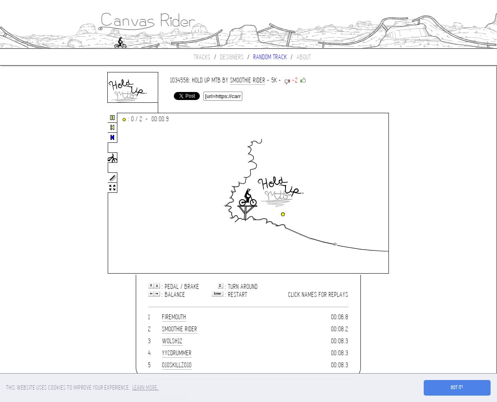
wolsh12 (172, 341)
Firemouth (174, 317)
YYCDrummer (177, 353)
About (304, 57)
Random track (270, 57)
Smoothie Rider (248, 80)
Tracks (202, 57)
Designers (232, 57)
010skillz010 (177, 365)
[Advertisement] (34, 194)
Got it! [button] (457, 387)
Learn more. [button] (146, 387)
